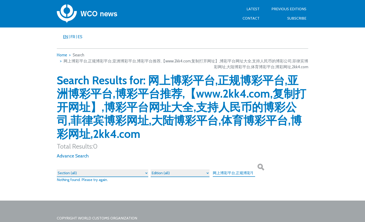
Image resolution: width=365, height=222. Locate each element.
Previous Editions (288, 9)
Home (62, 55)
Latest (253, 9)
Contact (251, 18)
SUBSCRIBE (296, 18)
